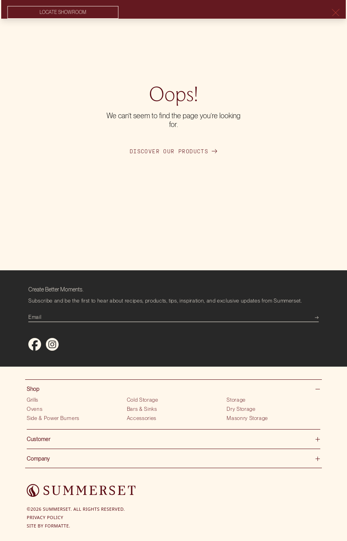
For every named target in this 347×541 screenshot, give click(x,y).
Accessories (141, 418)
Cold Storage (142, 399)
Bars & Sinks (142, 409)
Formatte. (58, 526)
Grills (32, 399)
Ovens (34, 409)
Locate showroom (62, 13)
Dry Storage (241, 409)
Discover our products (173, 151)
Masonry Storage (247, 418)
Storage (236, 399)
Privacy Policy (45, 517)
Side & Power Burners (53, 418)
